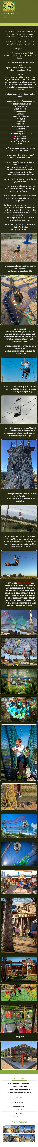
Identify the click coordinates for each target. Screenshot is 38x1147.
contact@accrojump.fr (22, 1089)
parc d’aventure (21, 164)
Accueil (15, 27)
